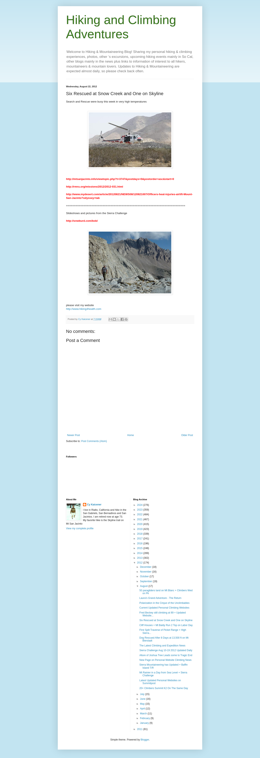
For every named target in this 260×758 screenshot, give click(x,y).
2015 (140, 548)
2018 (140, 533)
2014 (140, 553)
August (144, 586)
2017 (140, 538)
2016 (140, 543)
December (146, 567)
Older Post (187, 435)
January (144, 723)
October (144, 576)
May (142, 703)
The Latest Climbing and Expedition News (162, 645)
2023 (140, 509)
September (146, 581)
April (142, 708)
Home (130, 435)
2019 (140, 529)
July (142, 694)
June (143, 698)
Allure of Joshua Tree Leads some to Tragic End (165, 655)
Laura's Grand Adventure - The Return (160, 598)
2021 (140, 519)
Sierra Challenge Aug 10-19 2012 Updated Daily (165, 650)
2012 (140, 562)
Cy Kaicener (94, 504)
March (144, 713)
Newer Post (73, 435)
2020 (140, 524)
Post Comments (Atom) (94, 441)
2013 (140, 557)
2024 (140, 505)
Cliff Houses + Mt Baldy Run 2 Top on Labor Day (166, 625)
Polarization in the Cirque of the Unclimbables (164, 603)
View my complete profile (79, 528)
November (146, 571)
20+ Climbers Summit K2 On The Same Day (163, 688)
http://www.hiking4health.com (83, 308)
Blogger (145, 739)
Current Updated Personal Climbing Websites (164, 607)
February (145, 718)
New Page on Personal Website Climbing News (165, 660)
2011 (140, 729)
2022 (140, 514)
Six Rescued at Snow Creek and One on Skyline (165, 620)
